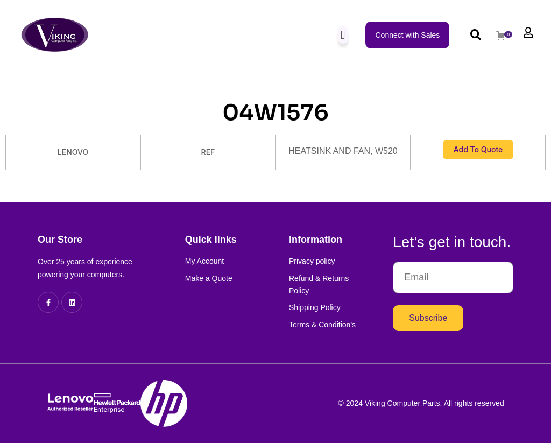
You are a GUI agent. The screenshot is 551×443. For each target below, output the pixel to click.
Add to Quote (478, 149)
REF (208, 152)
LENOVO (73, 152)
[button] (343, 35)
